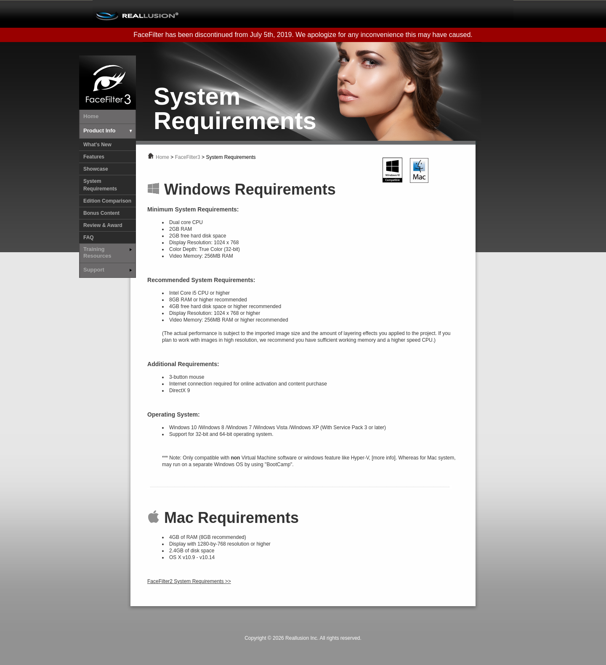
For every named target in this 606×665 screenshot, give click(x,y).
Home (162, 157)
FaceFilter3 (187, 157)
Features (93, 157)
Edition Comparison (107, 201)
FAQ (88, 237)
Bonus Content (101, 213)
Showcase (95, 169)
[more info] (384, 458)
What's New (97, 145)
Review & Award (102, 225)
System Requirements (100, 185)
